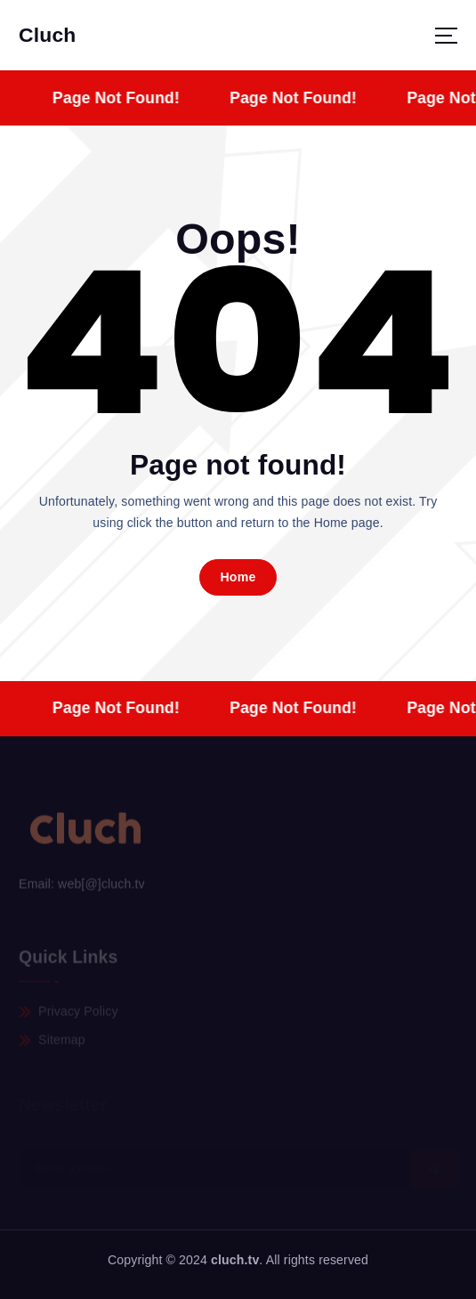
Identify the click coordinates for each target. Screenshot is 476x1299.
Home (237, 577)
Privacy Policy (78, 1012)
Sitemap (61, 1042)
